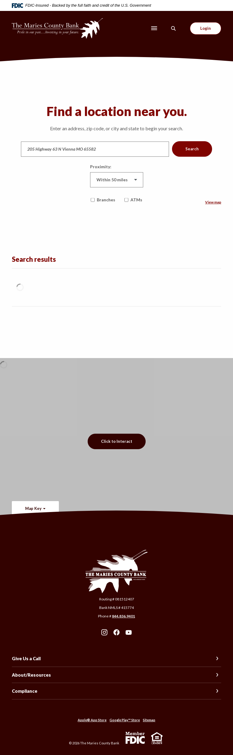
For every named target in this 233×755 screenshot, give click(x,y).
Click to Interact (116, 441)
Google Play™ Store (125, 720)
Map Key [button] (33, 508)
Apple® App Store (92, 720)
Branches (103, 199)
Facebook (116, 632)
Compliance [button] (24, 691)
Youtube (129, 632)
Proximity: (100, 166)
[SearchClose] (173, 28)
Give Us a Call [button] (26, 658)
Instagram (104, 632)
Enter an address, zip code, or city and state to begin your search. (116, 128)
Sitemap (149, 720)
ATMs (133, 199)
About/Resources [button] (31, 675)
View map (213, 202)
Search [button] (192, 148)
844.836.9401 (123, 616)
